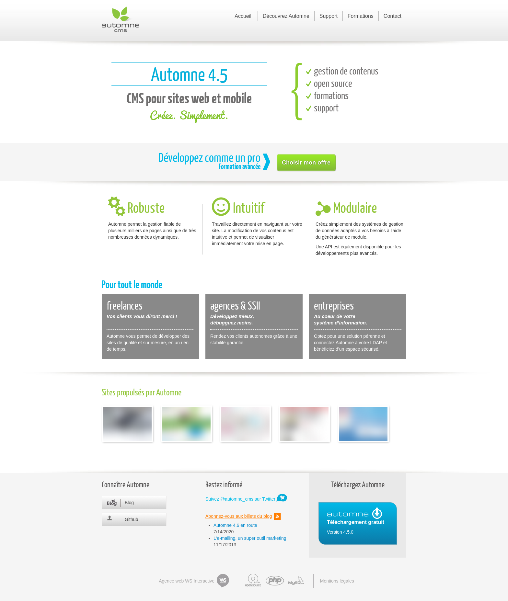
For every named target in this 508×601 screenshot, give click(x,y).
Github (131, 519)
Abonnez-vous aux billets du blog (238, 516)
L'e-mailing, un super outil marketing (250, 538)
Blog (129, 502)
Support (328, 16)
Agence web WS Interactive (186, 581)
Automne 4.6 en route (235, 525)
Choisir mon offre (306, 162)
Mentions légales (337, 581)
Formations (361, 16)
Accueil (243, 16)
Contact (392, 16)
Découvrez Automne (286, 16)
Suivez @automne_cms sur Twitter (240, 499)
